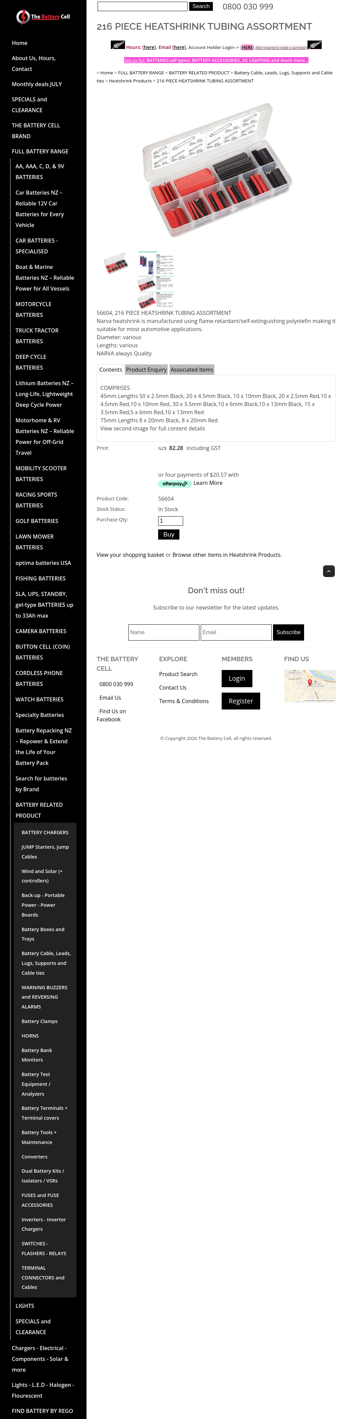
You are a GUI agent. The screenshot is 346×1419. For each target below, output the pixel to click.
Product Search (178, 674)
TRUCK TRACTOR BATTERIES (37, 336)
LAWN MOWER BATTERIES (35, 542)
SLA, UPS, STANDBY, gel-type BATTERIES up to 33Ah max (44, 604)
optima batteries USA (43, 563)
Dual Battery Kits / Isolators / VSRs (43, 1176)
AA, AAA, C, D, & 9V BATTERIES (40, 172)
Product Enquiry (146, 369)
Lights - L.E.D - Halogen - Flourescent (43, 1390)
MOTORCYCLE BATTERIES (34, 309)
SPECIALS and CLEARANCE (29, 105)
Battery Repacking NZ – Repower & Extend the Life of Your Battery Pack (44, 747)
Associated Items (192, 369)
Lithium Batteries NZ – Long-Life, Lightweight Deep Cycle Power (45, 393)
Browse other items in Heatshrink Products (226, 554)
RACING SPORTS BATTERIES (36, 500)
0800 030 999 (248, 6)
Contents (110, 369)
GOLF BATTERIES (37, 521)
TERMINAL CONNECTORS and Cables (43, 1278)
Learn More (207, 483)
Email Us (110, 697)
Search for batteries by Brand (41, 784)
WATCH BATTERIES (40, 699)
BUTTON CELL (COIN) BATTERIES (43, 652)
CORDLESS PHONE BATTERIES (39, 678)
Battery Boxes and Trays (43, 934)
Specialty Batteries (40, 715)
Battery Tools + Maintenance (39, 1137)
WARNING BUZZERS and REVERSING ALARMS (44, 997)
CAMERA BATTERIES (41, 631)
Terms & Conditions (184, 701)
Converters (34, 1156)
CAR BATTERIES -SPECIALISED (37, 246)
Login (237, 678)
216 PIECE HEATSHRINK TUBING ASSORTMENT (205, 81)
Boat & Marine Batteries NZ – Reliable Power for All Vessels (45, 277)
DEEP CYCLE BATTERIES (31, 362)
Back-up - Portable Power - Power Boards (43, 905)
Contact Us (173, 687)
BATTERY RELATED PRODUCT (39, 810)
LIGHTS (25, 1306)
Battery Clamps (39, 1021)
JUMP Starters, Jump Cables (45, 852)
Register (241, 700)
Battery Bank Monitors (37, 1055)
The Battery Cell (214, 738)
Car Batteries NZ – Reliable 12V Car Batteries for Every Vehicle (40, 209)
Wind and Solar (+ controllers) (42, 876)
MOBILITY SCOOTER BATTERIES (41, 474)
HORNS (30, 1035)
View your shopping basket (130, 554)
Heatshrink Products (130, 81)
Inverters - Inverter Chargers (44, 1224)
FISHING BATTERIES (41, 578)
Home (19, 43)
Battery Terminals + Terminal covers (45, 1113)
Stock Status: (111, 509)
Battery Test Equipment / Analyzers (36, 1084)
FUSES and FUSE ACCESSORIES (40, 1200)
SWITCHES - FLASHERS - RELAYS (44, 1248)
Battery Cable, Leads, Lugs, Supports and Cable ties (46, 963)
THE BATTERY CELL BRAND (36, 131)
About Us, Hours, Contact (34, 63)
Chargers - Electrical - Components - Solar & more (40, 1358)
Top (329, 571)
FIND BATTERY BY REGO (42, 1411)
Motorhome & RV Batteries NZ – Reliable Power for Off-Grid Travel (45, 436)
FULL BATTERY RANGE (40, 151)
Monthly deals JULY (37, 84)
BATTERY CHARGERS (45, 832)
